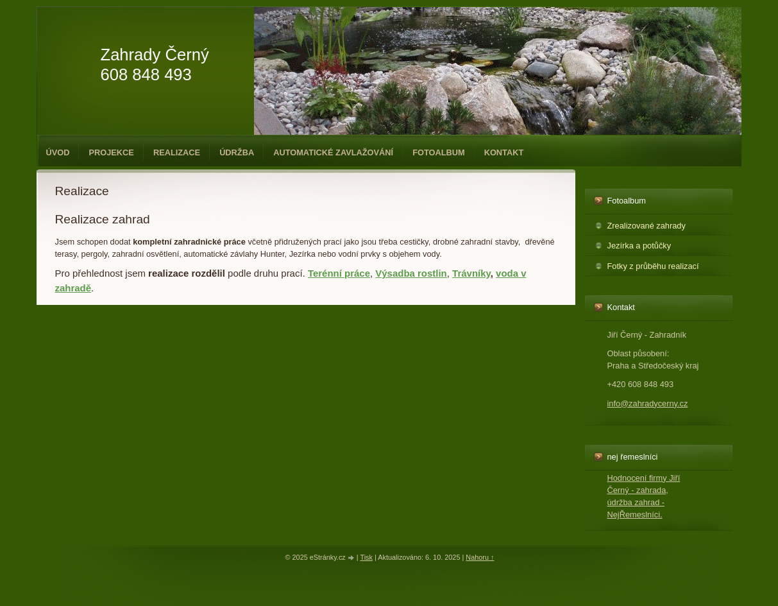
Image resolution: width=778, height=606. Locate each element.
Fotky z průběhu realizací (653, 266)
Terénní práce (339, 273)
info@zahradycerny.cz (647, 403)
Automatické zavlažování (333, 152)
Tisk (366, 557)
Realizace (176, 152)
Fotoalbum (438, 152)
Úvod (58, 152)
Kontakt (504, 152)
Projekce (111, 152)
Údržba (236, 152)
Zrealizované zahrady (646, 225)
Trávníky (471, 273)
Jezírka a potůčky (639, 245)
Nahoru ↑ (480, 557)
